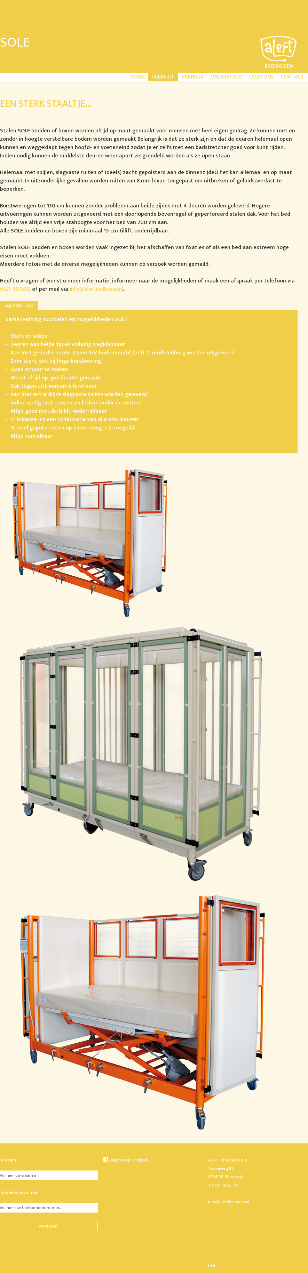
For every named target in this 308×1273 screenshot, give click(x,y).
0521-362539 (14, 289)
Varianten (19, 306)
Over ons (261, 77)
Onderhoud (226, 77)
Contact (293, 77)
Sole (15, 42)
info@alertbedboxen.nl (96, 289)
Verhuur (193, 77)
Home (137, 77)
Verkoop (163, 77)
